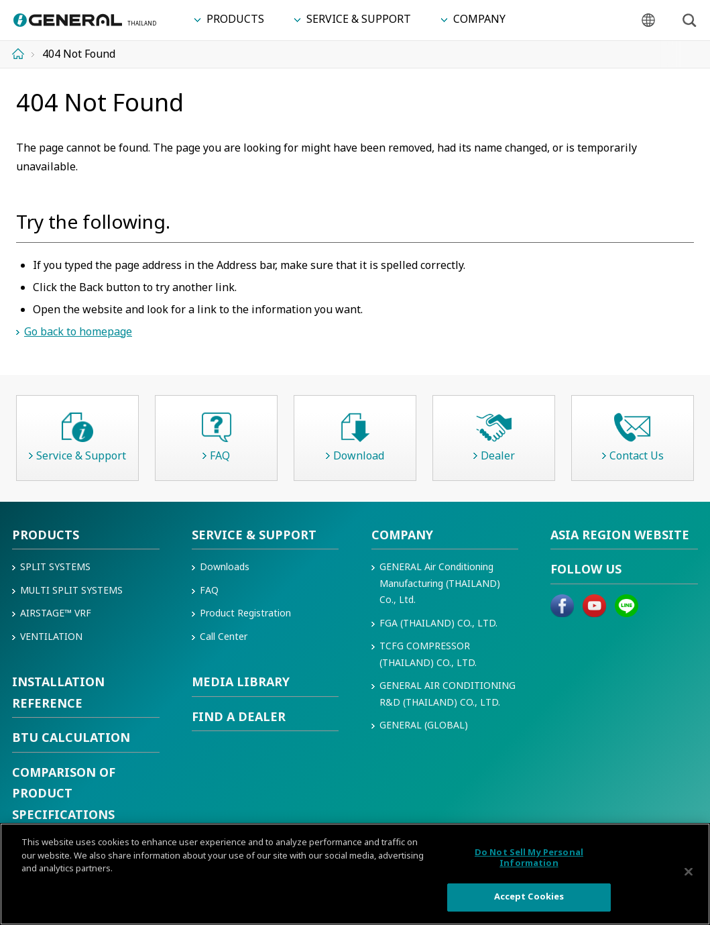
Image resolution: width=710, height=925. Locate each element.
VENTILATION (51, 637)
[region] (355, 874)
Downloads (224, 567)
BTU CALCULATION (71, 738)
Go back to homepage (78, 332)
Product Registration (245, 613)
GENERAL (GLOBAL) (423, 725)
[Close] (688, 872)
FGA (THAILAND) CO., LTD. (438, 623)
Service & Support (254, 536)
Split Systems (55, 567)
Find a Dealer (239, 717)
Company (402, 536)
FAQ (209, 591)
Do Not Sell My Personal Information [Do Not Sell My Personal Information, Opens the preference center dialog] (529, 858)
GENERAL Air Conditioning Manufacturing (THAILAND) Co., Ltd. (439, 583)
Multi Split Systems (71, 591)
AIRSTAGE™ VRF (55, 613)
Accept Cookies (529, 897)
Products (45, 536)
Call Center (223, 637)
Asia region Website (619, 536)
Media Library (241, 682)
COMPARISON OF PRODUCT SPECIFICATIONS (63, 794)
